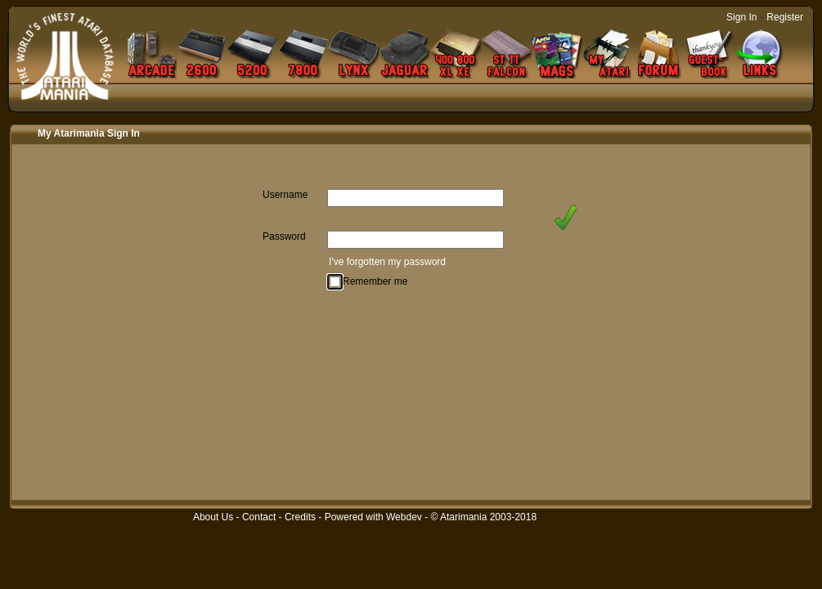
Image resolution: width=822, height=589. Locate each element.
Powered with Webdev (373, 517)
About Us (213, 517)
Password (284, 236)
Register (784, 17)
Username (285, 194)
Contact (259, 517)
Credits (300, 517)
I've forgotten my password (387, 262)
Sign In (741, 17)
